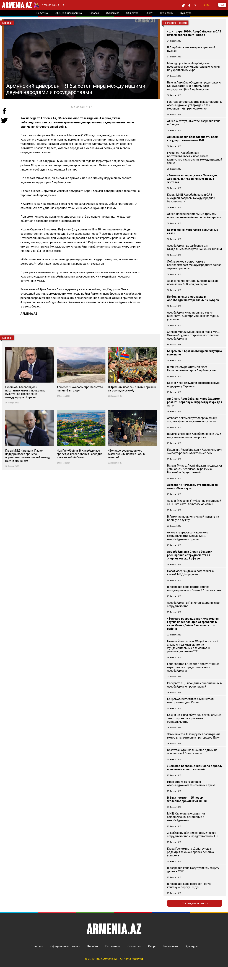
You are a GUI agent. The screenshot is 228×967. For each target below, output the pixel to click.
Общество (134, 946)
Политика (36, 946)
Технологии (170, 946)
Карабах (92, 946)
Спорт (152, 946)
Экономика (112, 946)
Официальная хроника (65, 946)
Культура (191, 946)
